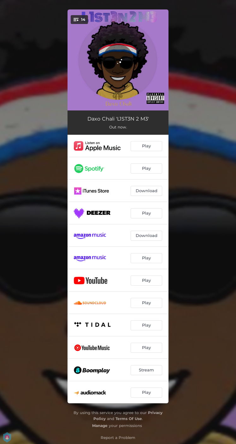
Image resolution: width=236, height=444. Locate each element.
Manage (100, 425)
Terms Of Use (128, 418)
